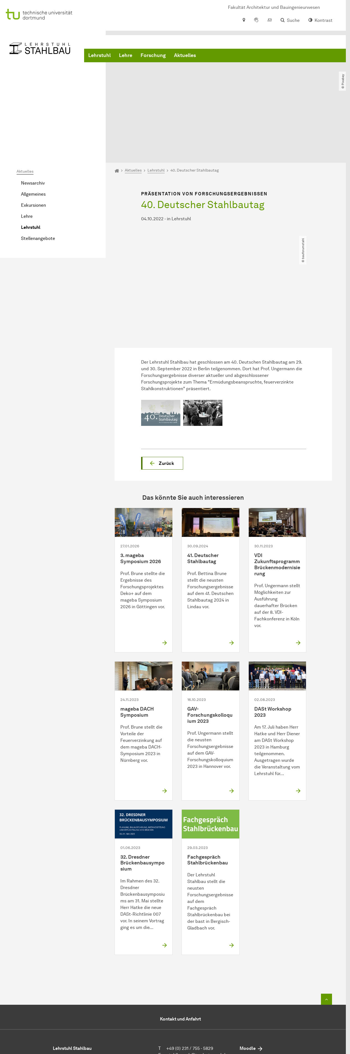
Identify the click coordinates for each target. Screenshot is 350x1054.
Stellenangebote (38, 183)
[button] (162, 408)
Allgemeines (33, 139)
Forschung (153, 55)
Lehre (125, 55)
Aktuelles (185, 55)
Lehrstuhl (99, 55)
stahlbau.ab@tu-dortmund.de (197, 1000)
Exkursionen (33, 150)
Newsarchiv (33, 128)
